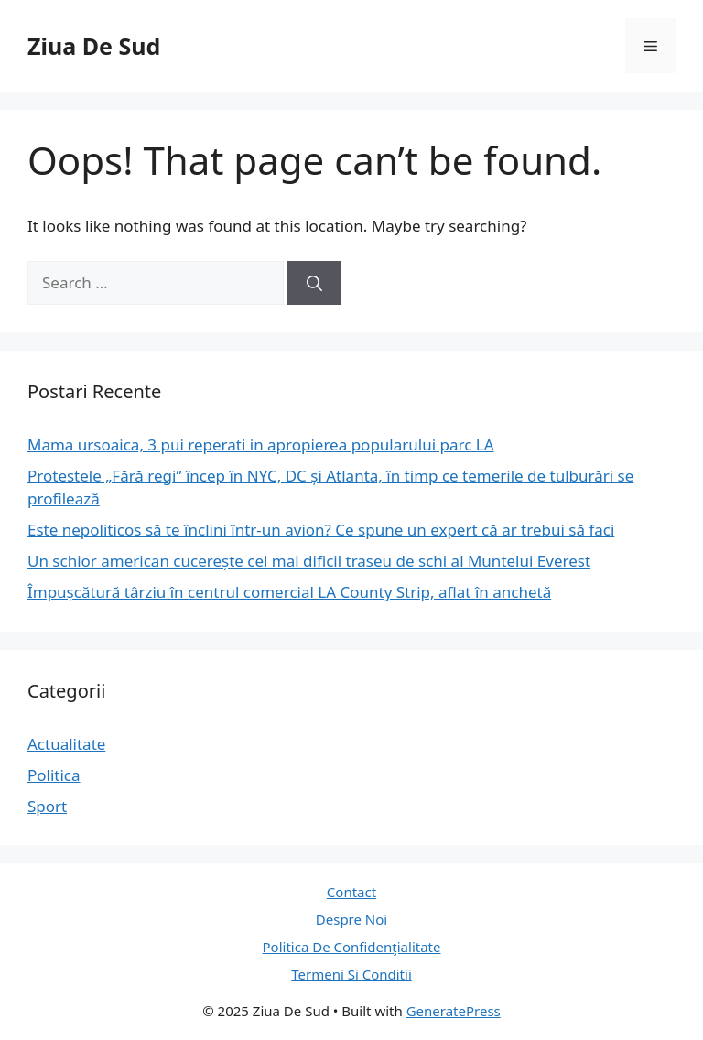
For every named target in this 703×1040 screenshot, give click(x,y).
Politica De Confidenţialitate (352, 946)
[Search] (314, 283)
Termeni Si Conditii (351, 974)
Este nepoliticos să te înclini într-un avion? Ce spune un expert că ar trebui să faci (320, 529)
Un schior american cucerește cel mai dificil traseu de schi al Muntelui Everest (308, 560)
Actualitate (66, 743)
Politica (54, 774)
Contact (351, 892)
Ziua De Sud (93, 45)
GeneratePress (453, 1011)
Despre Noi (351, 919)
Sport (47, 806)
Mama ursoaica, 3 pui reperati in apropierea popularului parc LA (260, 444)
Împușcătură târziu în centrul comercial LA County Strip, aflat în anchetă (289, 591)
